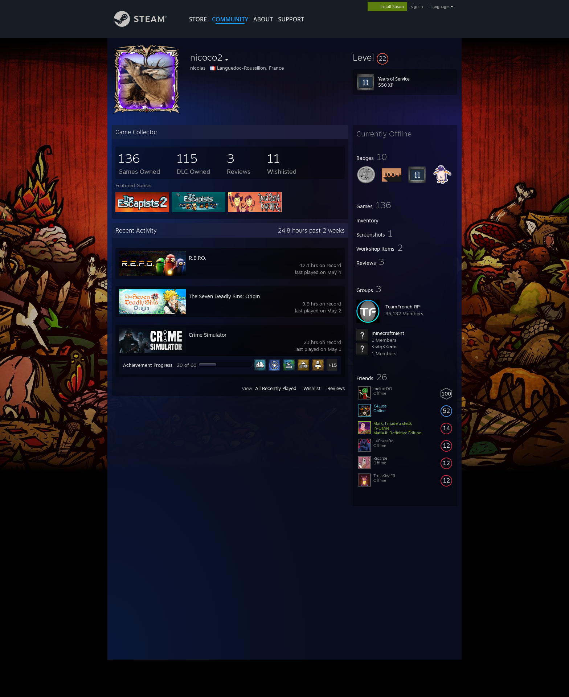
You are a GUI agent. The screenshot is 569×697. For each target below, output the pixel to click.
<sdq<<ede (384, 346)
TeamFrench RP (402, 306)
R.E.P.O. (197, 258)
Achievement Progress (147, 365)
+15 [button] (332, 365)
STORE (198, 19)
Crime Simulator (207, 335)
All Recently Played (275, 388)
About (263, 19)
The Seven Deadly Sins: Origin (224, 296)
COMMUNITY (230, 19)
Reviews (336, 388)
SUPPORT (291, 19)
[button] (405, 57)
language (440, 6)
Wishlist (311, 388)
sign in (417, 6)
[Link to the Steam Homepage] (146, 25)
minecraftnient (388, 333)
